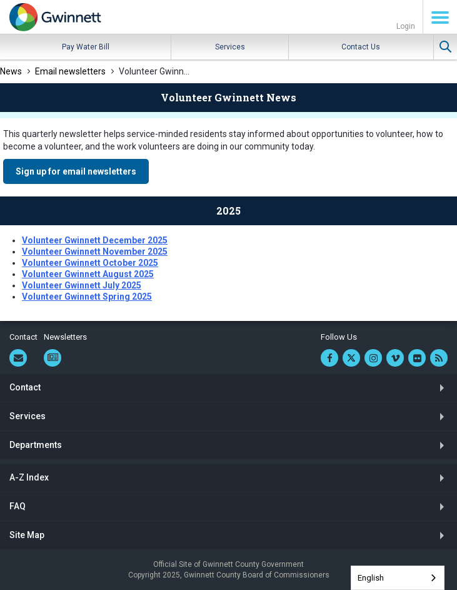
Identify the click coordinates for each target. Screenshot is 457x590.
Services (230, 47)
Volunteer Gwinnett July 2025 (81, 285)
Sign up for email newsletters (76, 171)
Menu (440, 17)
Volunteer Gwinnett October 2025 (90, 263)
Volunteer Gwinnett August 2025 (88, 274)
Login (405, 26)
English (371, 577)
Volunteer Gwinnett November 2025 (95, 252)
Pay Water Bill (85, 47)
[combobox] (397, 578)
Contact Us (360, 47)
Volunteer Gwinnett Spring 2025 (87, 297)
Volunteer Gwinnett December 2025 (95, 240)
